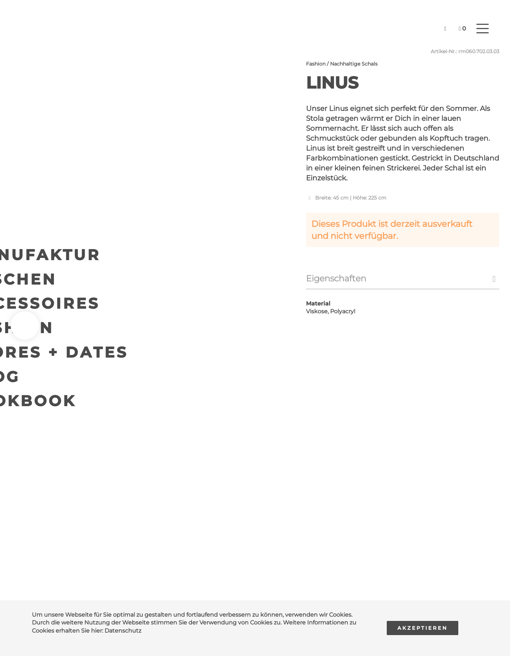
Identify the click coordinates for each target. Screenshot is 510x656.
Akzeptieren (422, 628)
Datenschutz (122, 630)
